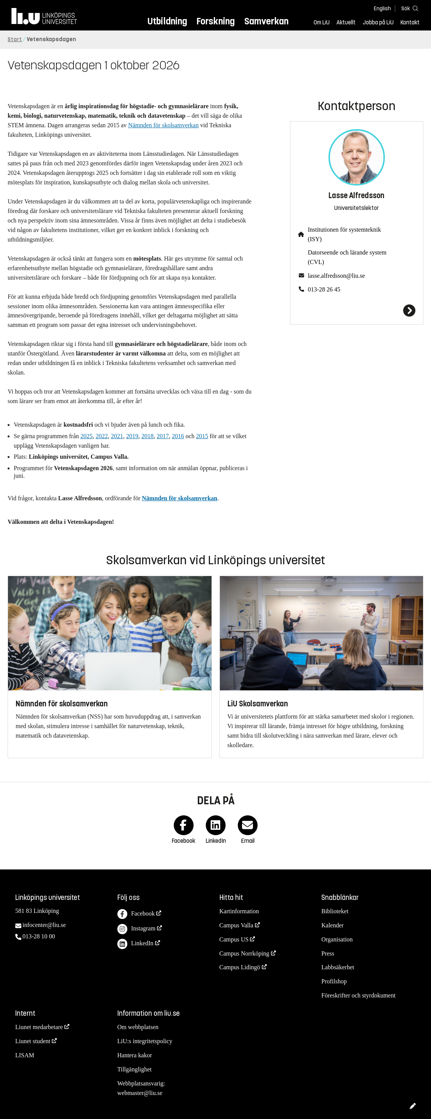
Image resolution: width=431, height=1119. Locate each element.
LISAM (24, 1055)
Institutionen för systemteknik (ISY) (344, 234)
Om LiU (322, 22)
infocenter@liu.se (44, 925)
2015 (202, 436)
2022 (102, 436)
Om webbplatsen (138, 1027)
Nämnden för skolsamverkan (163, 125)
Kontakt (410, 22)
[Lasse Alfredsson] (356, 310)
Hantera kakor (134, 1055)
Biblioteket (334, 911)
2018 (147, 436)
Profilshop (334, 981)
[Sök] (408, 8)
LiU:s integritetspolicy (144, 1041)
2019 (132, 436)
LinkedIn (135, 944)
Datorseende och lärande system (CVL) (347, 257)
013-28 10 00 (38, 936)
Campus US (234, 939)
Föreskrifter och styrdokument (358, 995)
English (382, 8)
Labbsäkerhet (337, 967)
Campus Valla (236, 925)
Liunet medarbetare (39, 1027)
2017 (163, 436)
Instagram (136, 929)
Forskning (215, 21)
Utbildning (167, 21)
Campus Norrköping (244, 953)
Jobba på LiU (378, 22)
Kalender (332, 925)
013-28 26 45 (324, 289)
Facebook (136, 914)
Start (15, 39)
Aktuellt (346, 22)
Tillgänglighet (134, 1069)
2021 (117, 436)
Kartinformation (239, 911)
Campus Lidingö (240, 967)
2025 (86, 436)
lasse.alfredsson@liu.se (336, 275)
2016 (178, 436)
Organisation (336, 939)
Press (327, 953)
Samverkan (266, 21)
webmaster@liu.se (139, 1093)
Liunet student (32, 1041)
